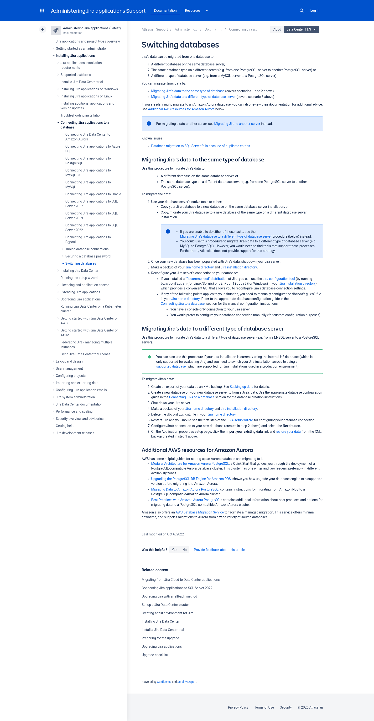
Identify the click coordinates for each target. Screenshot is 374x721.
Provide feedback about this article (219, 550)
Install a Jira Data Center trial (82, 82)
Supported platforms (76, 75)
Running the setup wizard (79, 278)
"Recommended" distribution (206, 279)
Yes (174, 550)
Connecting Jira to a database (183, 303)
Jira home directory (199, 267)
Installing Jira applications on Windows (89, 89)
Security (286, 707)
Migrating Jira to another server (237, 124)
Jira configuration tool (279, 279)
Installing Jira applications (75, 56)
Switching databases (80, 263)
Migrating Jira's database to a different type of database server (226, 236)
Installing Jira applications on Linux (86, 96)
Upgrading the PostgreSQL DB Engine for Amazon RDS (191, 479)
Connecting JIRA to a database (191, 397)
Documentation (165, 10)
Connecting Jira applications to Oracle (93, 194)
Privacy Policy (238, 707)
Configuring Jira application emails (81, 390)
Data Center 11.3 (302, 29)
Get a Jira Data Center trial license (85, 354)
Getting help (64, 426)
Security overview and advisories (80, 419)
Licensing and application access (85, 285)
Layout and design (69, 361)
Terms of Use (264, 707)
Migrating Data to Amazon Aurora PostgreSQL (184, 489)
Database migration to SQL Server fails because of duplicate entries (200, 146)
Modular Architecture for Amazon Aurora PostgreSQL (190, 463)
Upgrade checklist (155, 655)
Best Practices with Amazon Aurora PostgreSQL (186, 500)
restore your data (288, 431)
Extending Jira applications (80, 292)
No (184, 550)
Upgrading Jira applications (81, 299)
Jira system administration (75, 397)
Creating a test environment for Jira (167, 613)
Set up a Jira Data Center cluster (165, 605)
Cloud (277, 29)
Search (302, 10)
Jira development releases (75, 433)
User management (69, 368)
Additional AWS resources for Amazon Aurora (181, 109)
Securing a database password (87, 256)
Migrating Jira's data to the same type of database (187, 91)
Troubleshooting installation (81, 115)
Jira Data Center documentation (79, 404)
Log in (314, 10)
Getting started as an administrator (81, 48)
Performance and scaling (74, 411)
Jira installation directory (239, 267)
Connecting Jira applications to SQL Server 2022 (177, 588)
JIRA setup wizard (240, 420)
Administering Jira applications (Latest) (92, 28)
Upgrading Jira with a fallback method (169, 596)
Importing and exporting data (77, 383)
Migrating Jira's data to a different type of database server (193, 97)
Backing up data (241, 387)
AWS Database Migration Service (200, 512)
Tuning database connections (87, 249)
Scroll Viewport (187, 682)
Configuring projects (71, 376)
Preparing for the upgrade (160, 638)
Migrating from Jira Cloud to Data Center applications (181, 580)
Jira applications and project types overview (88, 41)
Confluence (164, 682)
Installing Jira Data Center (80, 270)
